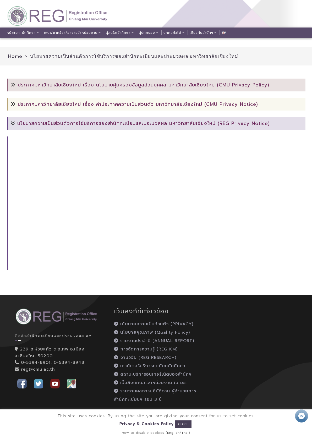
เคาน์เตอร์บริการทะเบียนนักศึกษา (149, 366)
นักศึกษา (29, 32)
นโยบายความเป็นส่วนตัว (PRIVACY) (153, 324)
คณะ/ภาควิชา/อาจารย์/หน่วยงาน (71, 32)
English (173, 432)
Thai (185, 432)
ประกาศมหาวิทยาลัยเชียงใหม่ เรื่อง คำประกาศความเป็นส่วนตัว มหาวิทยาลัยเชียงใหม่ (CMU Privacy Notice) (138, 104)
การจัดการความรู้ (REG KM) (146, 349)
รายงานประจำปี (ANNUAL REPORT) (154, 341)
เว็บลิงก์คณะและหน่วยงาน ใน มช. (150, 383)
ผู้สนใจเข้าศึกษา (119, 32)
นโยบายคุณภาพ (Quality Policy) (152, 332)
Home (15, 56)
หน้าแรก (13, 32)
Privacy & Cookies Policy (146, 424)
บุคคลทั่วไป (175, 32)
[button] (22, 383)
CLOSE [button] (183, 424)
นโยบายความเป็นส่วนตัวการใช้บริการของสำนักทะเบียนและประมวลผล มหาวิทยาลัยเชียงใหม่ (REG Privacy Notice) (143, 123)
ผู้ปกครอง (149, 32)
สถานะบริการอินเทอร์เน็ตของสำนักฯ (152, 374)
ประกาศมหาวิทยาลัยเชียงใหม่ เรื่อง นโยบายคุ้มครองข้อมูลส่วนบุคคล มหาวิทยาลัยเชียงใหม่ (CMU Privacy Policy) (143, 85)
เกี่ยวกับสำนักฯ (204, 32)
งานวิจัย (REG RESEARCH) (145, 357)
